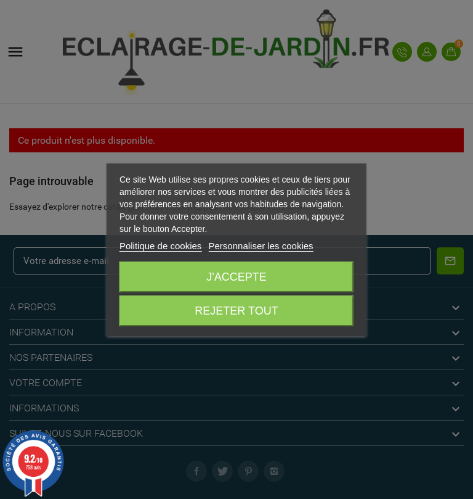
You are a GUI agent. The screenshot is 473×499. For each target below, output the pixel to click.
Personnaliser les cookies (261, 246)
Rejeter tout (236, 311)
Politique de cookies (160, 246)
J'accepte (236, 277)
